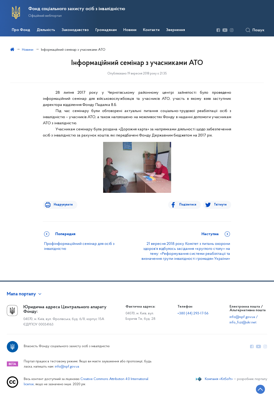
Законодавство (75, 30)
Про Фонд (21, 30)
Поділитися (189, 204)
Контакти (151, 30)
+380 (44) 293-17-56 (193, 313)
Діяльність (46, 30)
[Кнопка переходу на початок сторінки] (257, 388)
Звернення (175, 30)
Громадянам (106, 30)
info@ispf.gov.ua (67, 366)
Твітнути (220, 204)
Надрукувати (61, 204)
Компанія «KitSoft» (219, 379)
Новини (129, 30)
